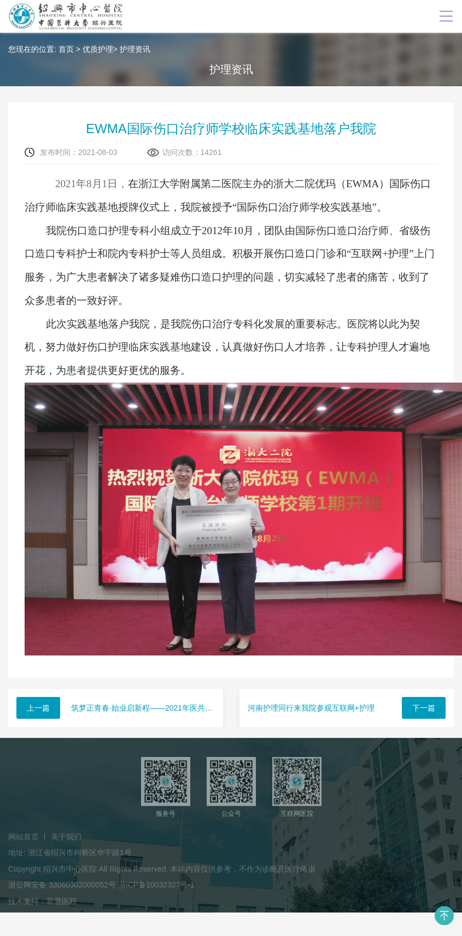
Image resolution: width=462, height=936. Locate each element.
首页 (66, 49)
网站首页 (23, 839)
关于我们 (66, 839)
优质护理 (98, 49)
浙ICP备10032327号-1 (156, 887)
